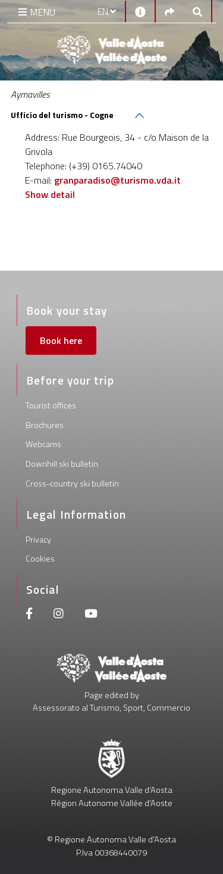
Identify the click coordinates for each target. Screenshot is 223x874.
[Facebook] (29, 615)
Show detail (50, 194)
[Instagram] (59, 615)
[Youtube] (91, 615)
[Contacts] (140, 11)
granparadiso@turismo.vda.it (117, 180)
